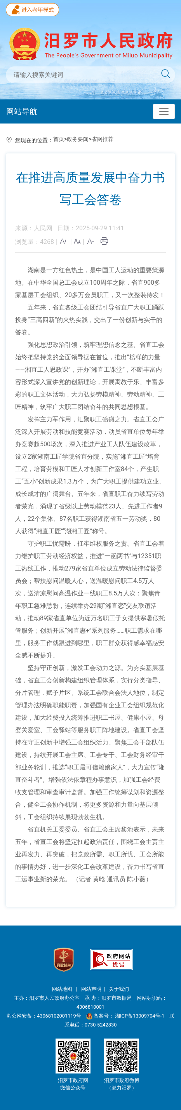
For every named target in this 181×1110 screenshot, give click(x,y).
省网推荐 (102, 139)
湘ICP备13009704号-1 (140, 1016)
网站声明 (91, 989)
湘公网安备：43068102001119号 (44, 1016)
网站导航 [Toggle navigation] (21, 111)
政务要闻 (78, 139)
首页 (58, 139)
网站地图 (62, 989)
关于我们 (119, 989)
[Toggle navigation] (164, 111)
